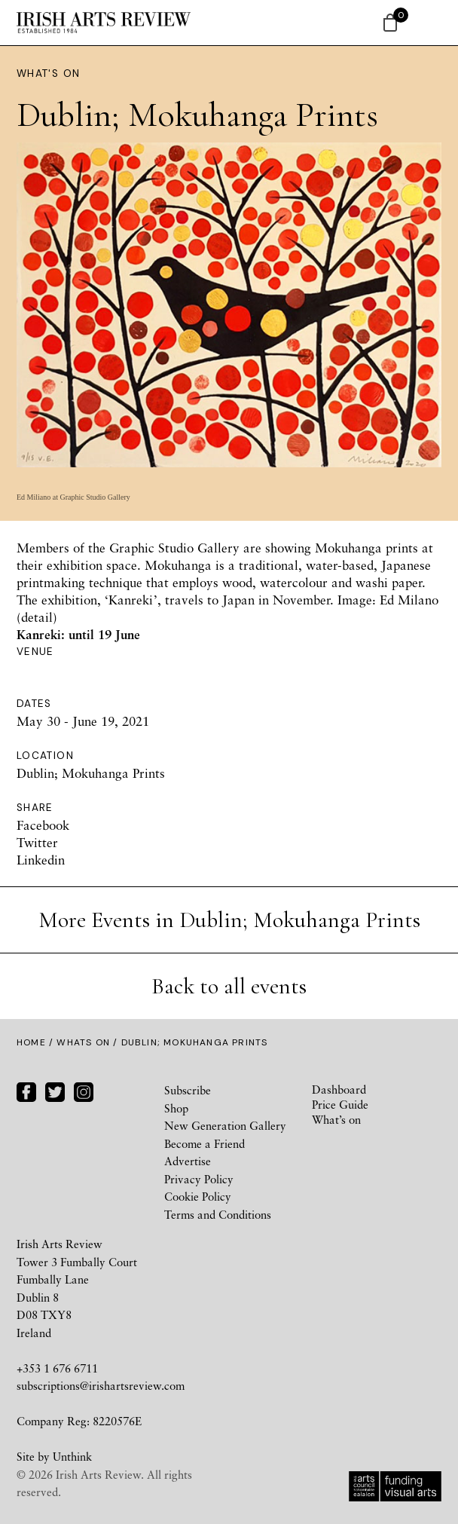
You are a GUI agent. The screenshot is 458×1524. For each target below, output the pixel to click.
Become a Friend (204, 1143)
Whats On (83, 1042)
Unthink (72, 1456)
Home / (36, 1042)
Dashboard (339, 1089)
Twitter (37, 842)
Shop (176, 1108)
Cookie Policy (197, 1196)
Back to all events (229, 986)
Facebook (43, 825)
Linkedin (41, 860)
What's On (48, 73)
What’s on (336, 1119)
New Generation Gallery (225, 1125)
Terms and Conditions (217, 1214)
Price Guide (340, 1104)
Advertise (187, 1160)
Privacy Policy (199, 1179)
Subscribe (187, 1090)
